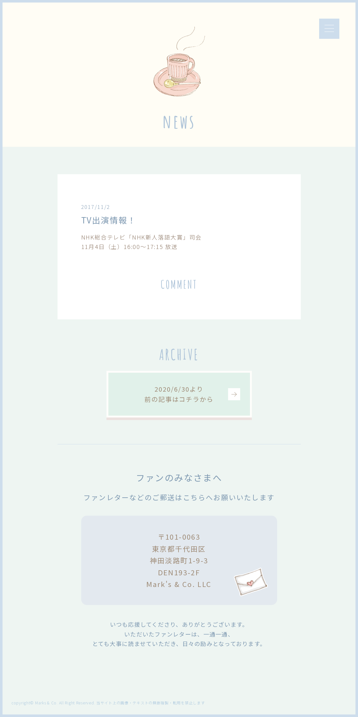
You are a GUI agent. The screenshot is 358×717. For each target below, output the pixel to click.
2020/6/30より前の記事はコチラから (179, 394)
